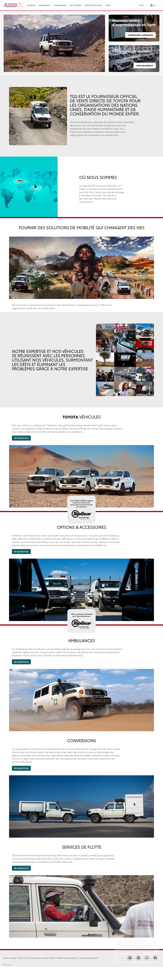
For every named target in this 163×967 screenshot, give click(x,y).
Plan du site (24, 958)
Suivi (141, 5)
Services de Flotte (93, 5)
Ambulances (44, 5)
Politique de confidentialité (42, 958)
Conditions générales (88, 958)
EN (152, 5)
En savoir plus (21, 438)
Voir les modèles (144, 65)
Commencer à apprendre (140, 35)
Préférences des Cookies (66, 958)
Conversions (60, 5)
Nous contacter (10, 958)
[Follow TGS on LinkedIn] (130, 958)
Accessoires (76, 5)
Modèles (31, 5)
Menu (108, 5)
